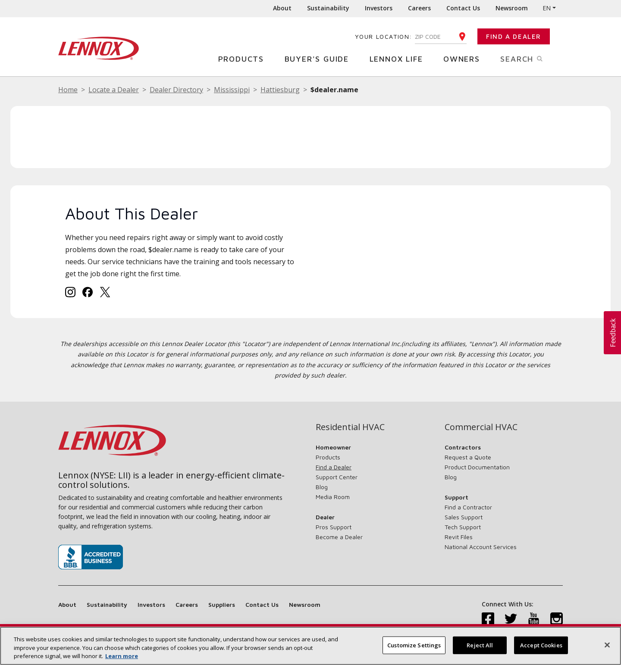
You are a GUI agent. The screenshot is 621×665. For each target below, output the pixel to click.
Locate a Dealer (113, 89)
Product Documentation (477, 467)
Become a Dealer (339, 536)
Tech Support (463, 527)
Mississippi (232, 89)
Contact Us (463, 8)
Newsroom (512, 8)
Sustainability (328, 8)
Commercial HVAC (481, 427)
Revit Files (459, 536)
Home (68, 89)
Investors (378, 8)
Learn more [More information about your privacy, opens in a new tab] (121, 656)
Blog (322, 486)
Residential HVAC (350, 427)
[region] (310, 646)
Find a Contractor (468, 507)
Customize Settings (414, 645)
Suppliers (221, 604)
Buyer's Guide (320, 58)
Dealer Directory (176, 89)
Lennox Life (400, 58)
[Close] (607, 644)
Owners (464, 58)
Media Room (333, 496)
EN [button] (547, 8)
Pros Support (333, 527)
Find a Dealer (513, 36)
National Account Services (481, 546)
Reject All (480, 645)
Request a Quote (468, 457)
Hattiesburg (280, 89)
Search (531, 58)
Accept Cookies (541, 645)
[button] (612, 332)
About (282, 8)
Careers (419, 8)
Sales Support (464, 517)
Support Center (337, 477)
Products (244, 58)
